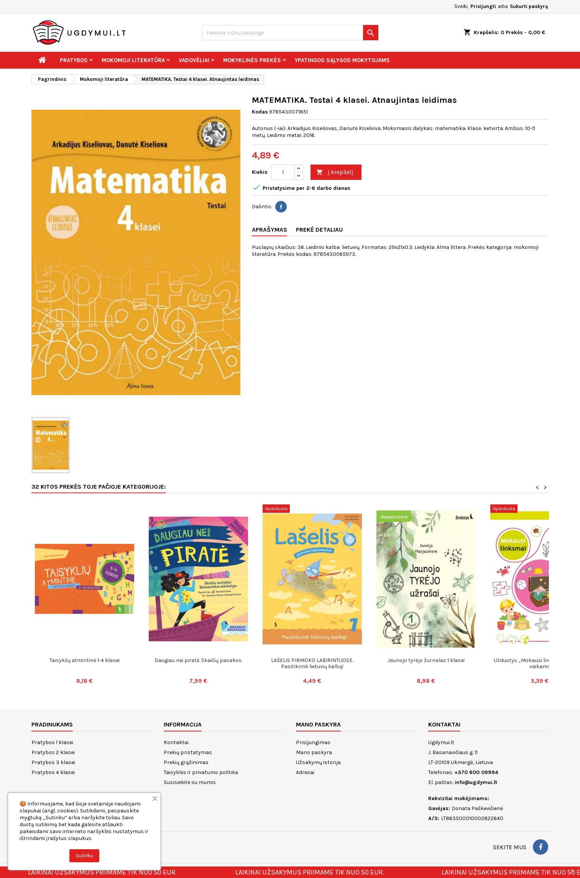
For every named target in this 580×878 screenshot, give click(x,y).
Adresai (305, 772)
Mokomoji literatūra (133, 60)
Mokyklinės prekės (252, 60)
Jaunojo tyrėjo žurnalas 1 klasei (426, 660)
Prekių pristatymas (188, 752)
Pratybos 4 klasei (53, 772)
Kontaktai (176, 742)
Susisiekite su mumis (190, 782)
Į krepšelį (334, 172)
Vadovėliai (194, 60)
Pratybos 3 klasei (53, 762)
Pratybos (74, 60)
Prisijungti (483, 6)
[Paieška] (290, 32)
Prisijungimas (313, 742)
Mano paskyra (314, 752)
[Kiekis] (282, 172)
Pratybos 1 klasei (52, 742)
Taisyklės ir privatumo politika (201, 772)
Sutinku (84, 855)
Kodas (260, 112)
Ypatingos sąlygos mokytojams (342, 60)
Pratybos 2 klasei (53, 752)
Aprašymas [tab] (269, 229)
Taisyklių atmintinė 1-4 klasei (84, 660)
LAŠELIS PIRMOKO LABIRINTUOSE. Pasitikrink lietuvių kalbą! (312, 663)
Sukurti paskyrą (529, 6)
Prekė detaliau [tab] (319, 229)
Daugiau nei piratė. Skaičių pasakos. (198, 660)
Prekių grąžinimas (186, 762)
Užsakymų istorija (318, 762)
